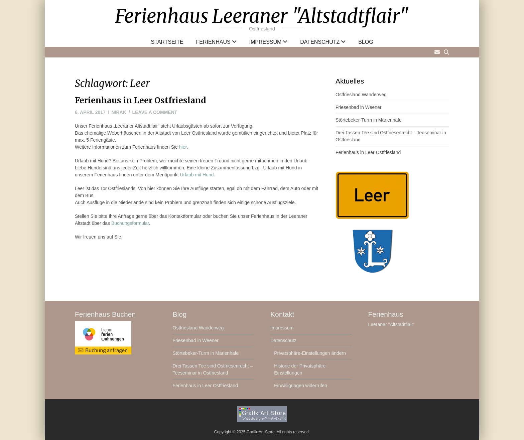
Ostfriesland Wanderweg (361, 94)
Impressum (265, 42)
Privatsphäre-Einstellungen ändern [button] (310, 353)
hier (183, 147)
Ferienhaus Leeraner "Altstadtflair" (262, 16)
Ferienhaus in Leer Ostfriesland (140, 100)
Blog (365, 42)
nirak (119, 112)
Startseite (167, 42)
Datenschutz (320, 42)
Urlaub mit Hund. (197, 174)
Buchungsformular (130, 223)
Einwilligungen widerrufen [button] (300, 385)
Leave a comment (154, 112)
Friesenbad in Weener (358, 107)
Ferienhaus (213, 42)
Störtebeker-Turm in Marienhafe (369, 120)
